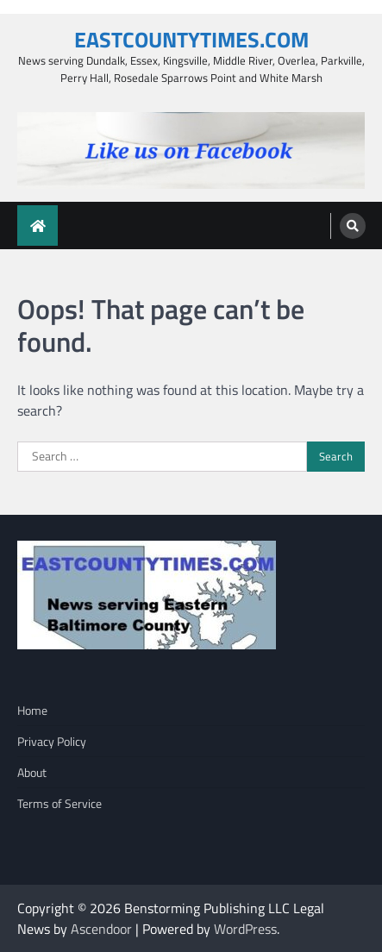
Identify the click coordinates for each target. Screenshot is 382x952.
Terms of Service (59, 803)
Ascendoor (101, 928)
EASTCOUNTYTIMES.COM (191, 39)
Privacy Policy (51, 741)
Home (32, 710)
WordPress (245, 928)
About (32, 772)
